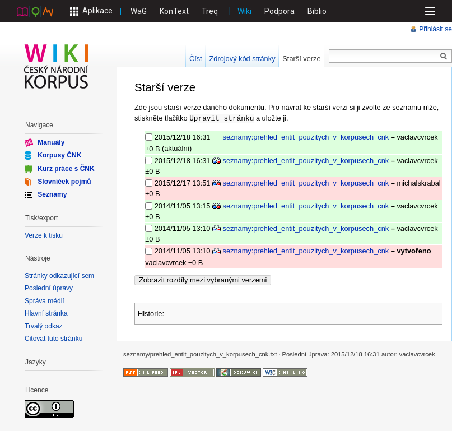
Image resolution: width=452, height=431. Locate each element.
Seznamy (52, 194)
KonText (174, 11)
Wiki (244, 11)
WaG (139, 11)
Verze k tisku (44, 235)
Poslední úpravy (49, 288)
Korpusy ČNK (59, 155)
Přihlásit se (435, 29)
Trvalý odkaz (44, 326)
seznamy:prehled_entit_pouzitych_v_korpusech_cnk (306, 136)
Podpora (279, 11)
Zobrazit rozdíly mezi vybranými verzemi (203, 279)
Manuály (51, 142)
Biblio (317, 11)
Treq (210, 11)
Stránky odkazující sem (59, 276)
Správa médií (44, 301)
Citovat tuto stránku (53, 338)
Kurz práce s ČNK (66, 168)
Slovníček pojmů (64, 182)
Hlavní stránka (46, 313)
